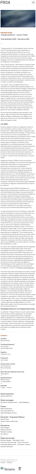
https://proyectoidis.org (26, 268)
